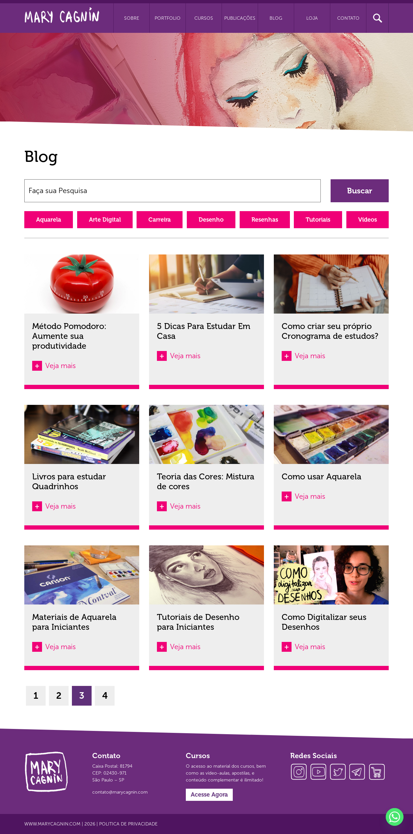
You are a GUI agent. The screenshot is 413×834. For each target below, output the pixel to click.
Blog (276, 18)
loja (379, 772)
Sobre (131, 18)
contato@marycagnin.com (120, 792)
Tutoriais (318, 219)
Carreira (159, 219)
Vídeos (367, 219)
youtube (320, 772)
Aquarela (48, 219)
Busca (377, 18)
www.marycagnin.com (52, 824)
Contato (348, 18)
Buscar (359, 190)
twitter (339, 772)
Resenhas (264, 219)
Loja (312, 18)
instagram (300, 772)
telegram (359, 772)
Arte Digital (105, 219)
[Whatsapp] (394, 817)
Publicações (239, 18)
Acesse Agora (209, 794)
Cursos (203, 18)
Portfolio (168, 18)
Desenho (211, 219)
